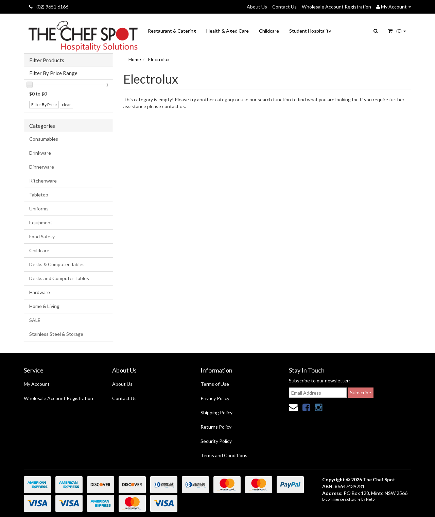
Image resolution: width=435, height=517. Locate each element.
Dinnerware (41, 167)
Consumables (43, 139)
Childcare (269, 31)
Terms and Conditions (224, 455)
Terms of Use (215, 384)
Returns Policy (216, 427)
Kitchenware (43, 181)
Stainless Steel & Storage (56, 334)
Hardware (39, 292)
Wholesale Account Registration (336, 7)
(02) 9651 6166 (48, 7)
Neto (370, 499)
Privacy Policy (215, 398)
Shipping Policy (216, 412)
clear (66, 104)
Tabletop (38, 194)
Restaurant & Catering (172, 31)
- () (397, 31)
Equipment (40, 222)
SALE (34, 320)
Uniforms (39, 208)
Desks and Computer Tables (59, 278)
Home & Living (44, 306)
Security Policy (216, 441)
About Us (257, 7)
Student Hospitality (310, 31)
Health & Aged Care (227, 31)
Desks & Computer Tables (57, 264)
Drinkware (40, 153)
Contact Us (284, 7)
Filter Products (46, 60)
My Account (37, 384)
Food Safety (42, 236)
